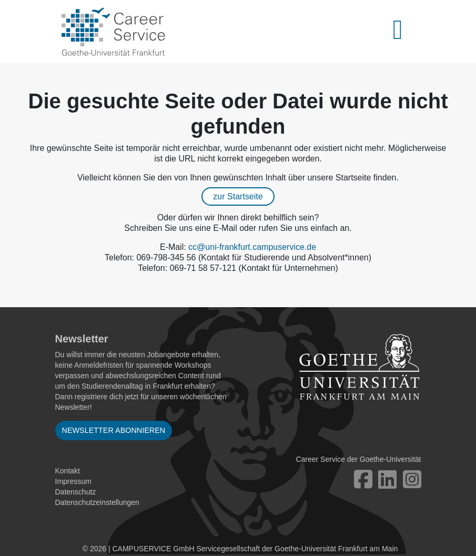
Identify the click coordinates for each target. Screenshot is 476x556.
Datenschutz (75, 492)
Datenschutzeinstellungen (97, 502)
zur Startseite (237, 196)
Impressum (73, 481)
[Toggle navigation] (404, 31)
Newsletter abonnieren (114, 430)
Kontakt (67, 471)
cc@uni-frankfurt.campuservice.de (252, 246)
